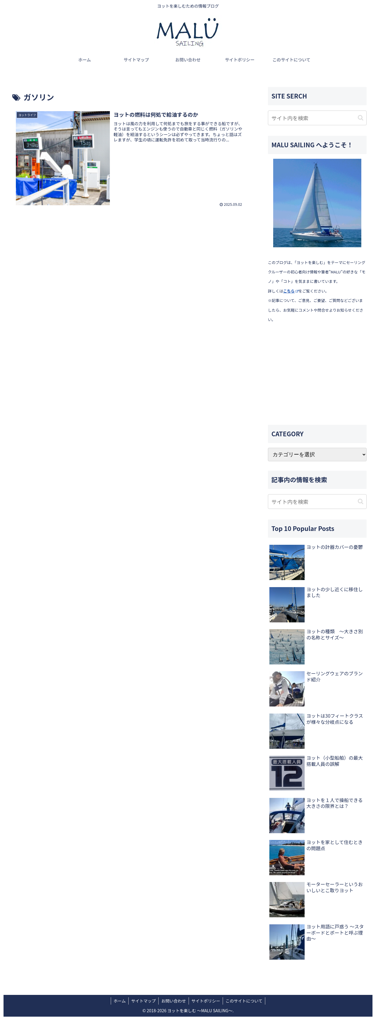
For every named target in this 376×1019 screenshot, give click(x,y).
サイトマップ (142, 1001)
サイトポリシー (206, 1001)
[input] (317, 118)
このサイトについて (245, 1001)
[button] (360, 117)
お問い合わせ (173, 1001)
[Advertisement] (317, 374)
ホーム (118, 1001)
